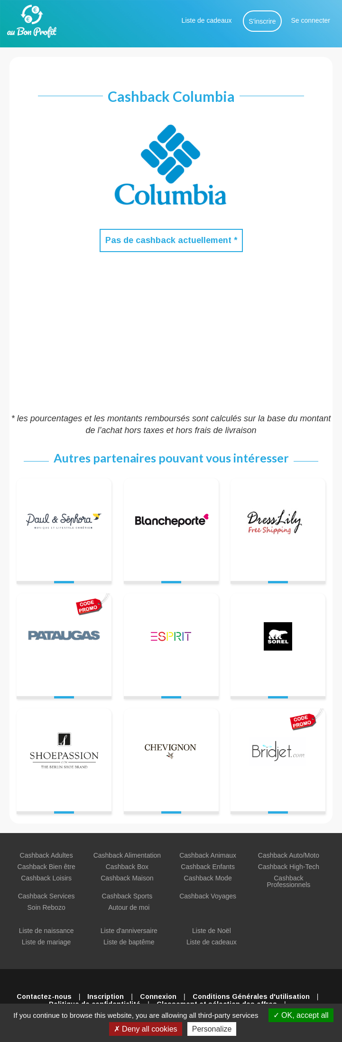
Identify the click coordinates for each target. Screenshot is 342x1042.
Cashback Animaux (207, 855)
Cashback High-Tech (288, 866)
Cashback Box (127, 866)
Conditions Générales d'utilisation (251, 996)
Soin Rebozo (46, 907)
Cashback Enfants (208, 866)
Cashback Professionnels (288, 881)
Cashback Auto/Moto (288, 855)
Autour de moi (128, 907)
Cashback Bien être (46, 866)
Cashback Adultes (46, 855)
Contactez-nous (44, 996)
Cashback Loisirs (46, 878)
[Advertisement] (171, 332)
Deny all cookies (145, 1029)
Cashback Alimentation (127, 855)
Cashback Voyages (207, 896)
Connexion (158, 996)
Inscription (105, 996)
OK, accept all (301, 1015)
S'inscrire (262, 21)
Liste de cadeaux (207, 20)
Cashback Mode (208, 878)
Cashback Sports (127, 896)
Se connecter (311, 20)
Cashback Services (46, 896)
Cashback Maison (127, 878)
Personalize (212, 1029)
